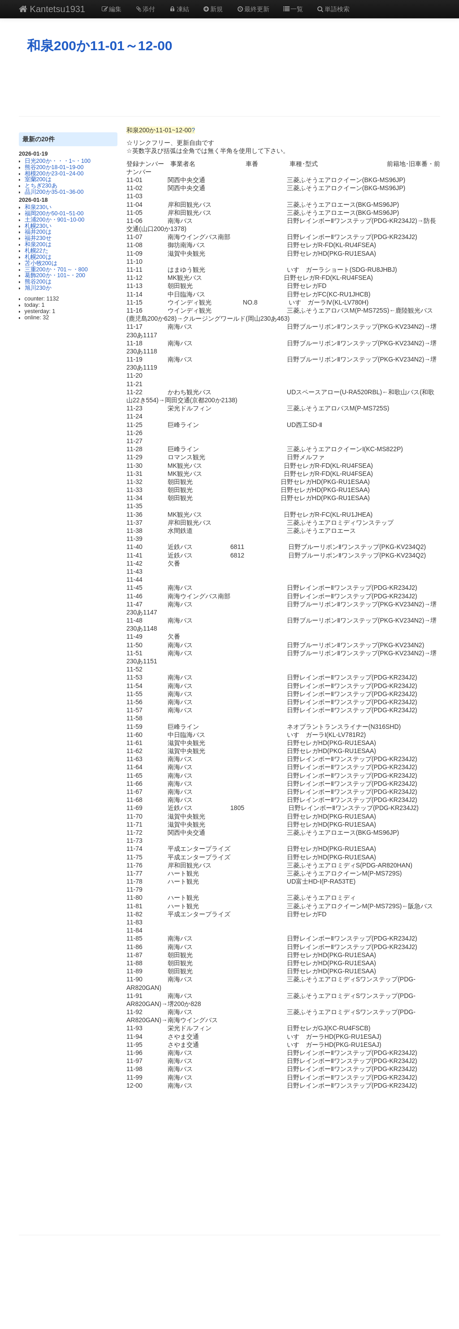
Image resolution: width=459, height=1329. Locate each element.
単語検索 (333, 9)
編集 (111, 9)
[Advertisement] (229, 85)
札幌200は (38, 257)
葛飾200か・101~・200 (55, 275)
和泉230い (38, 207)
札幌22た (36, 251)
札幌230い (38, 226)
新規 (213, 9)
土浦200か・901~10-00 (55, 220)
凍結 (179, 9)
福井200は (38, 232)
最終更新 (252, 9)
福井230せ (38, 238)
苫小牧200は (41, 263)
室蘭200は (38, 179)
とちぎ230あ (41, 186)
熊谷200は (38, 282)
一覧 (293, 9)
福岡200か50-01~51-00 (54, 213)
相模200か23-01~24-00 (54, 173)
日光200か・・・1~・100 (58, 161)
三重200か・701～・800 (56, 269)
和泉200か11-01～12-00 (100, 45)
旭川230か (38, 288)
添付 (145, 9)
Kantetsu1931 (52, 9)
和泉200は (38, 244)
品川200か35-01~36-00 (54, 192)
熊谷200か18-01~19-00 (54, 167)
